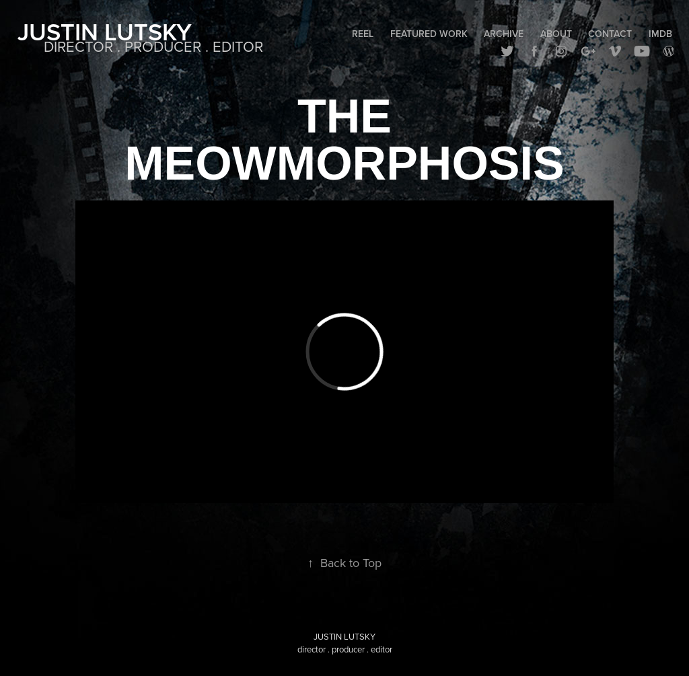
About (556, 33)
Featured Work (429, 33)
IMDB (660, 33)
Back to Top (344, 562)
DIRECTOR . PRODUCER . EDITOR (153, 46)
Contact (610, 33)
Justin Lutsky (104, 31)
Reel (362, 33)
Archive (503, 33)
